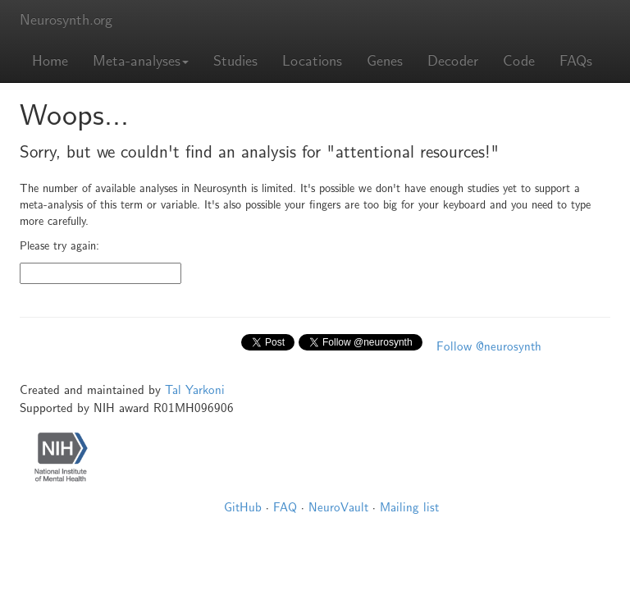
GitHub (243, 507)
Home (50, 61)
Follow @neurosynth (488, 346)
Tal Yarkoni (195, 390)
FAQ (285, 507)
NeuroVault (338, 507)
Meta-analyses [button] (141, 61)
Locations (312, 61)
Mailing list (409, 507)
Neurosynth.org (66, 20)
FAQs (575, 61)
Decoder (452, 61)
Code (519, 61)
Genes (385, 61)
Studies (235, 61)
